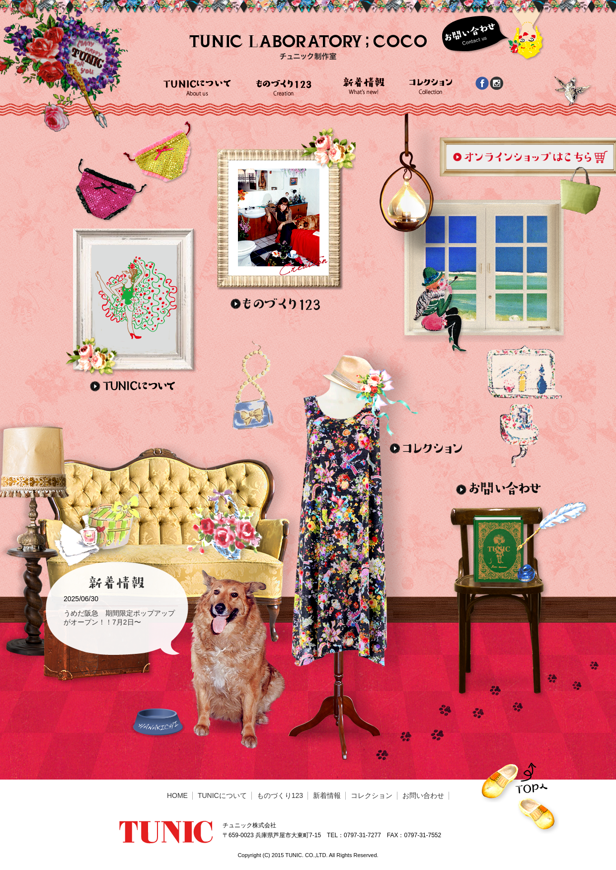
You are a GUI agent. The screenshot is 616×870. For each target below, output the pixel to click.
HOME (177, 795)
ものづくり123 (280, 795)
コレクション (371, 795)
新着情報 (327, 795)
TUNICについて (222, 795)
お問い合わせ (423, 795)
